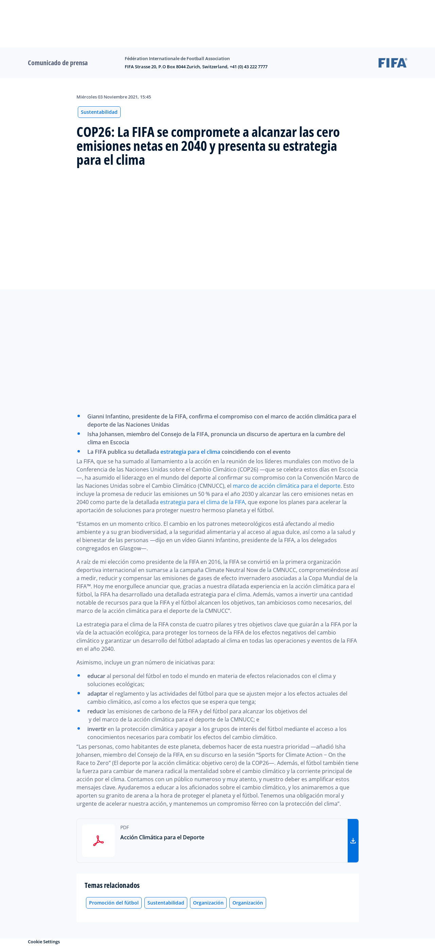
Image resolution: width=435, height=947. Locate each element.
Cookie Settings (44, 942)
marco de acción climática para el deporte (287, 485)
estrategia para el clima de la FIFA (202, 502)
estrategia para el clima (190, 451)
